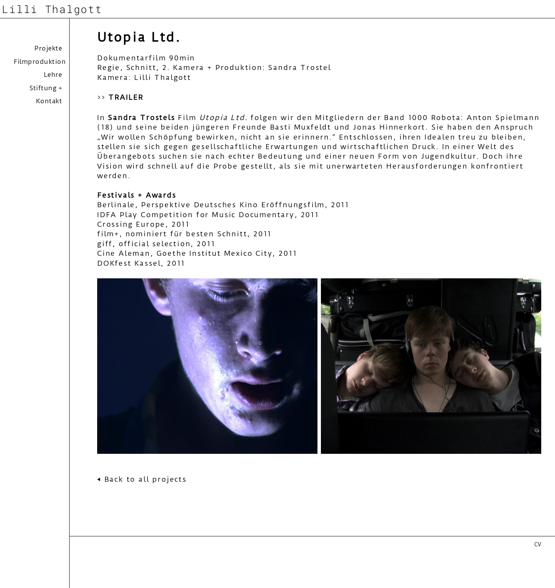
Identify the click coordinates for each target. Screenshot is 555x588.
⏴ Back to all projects (142, 479)
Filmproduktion (40, 61)
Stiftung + (45, 88)
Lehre (53, 74)
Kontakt (49, 101)
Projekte (48, 48)
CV (537, 544)
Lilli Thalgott (52, 9)
